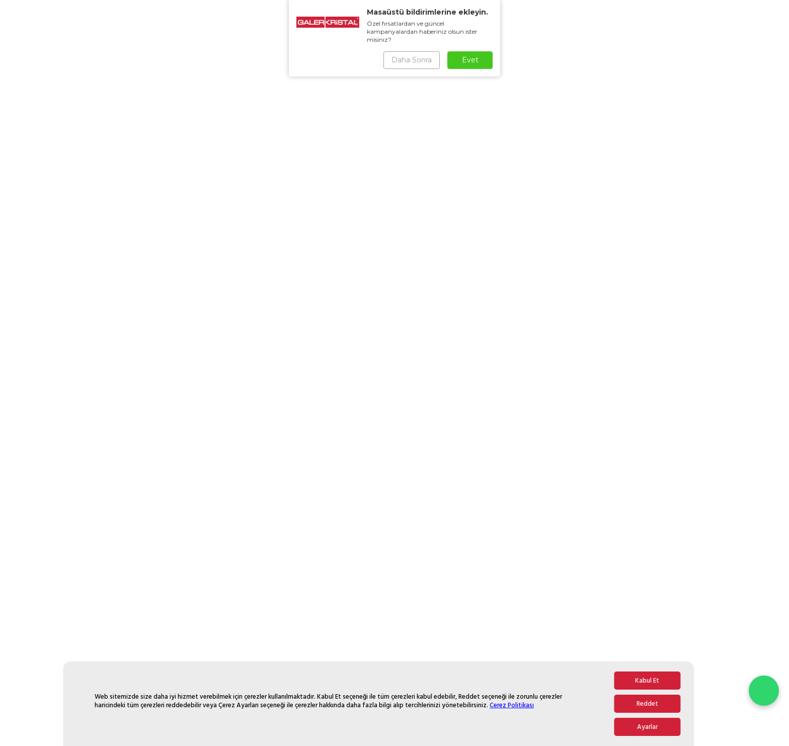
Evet (470, 59)
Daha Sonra (411, 59)
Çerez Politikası (512, 705)
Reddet (647, 703)
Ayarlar (647, 726)
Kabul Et (647, 680)
